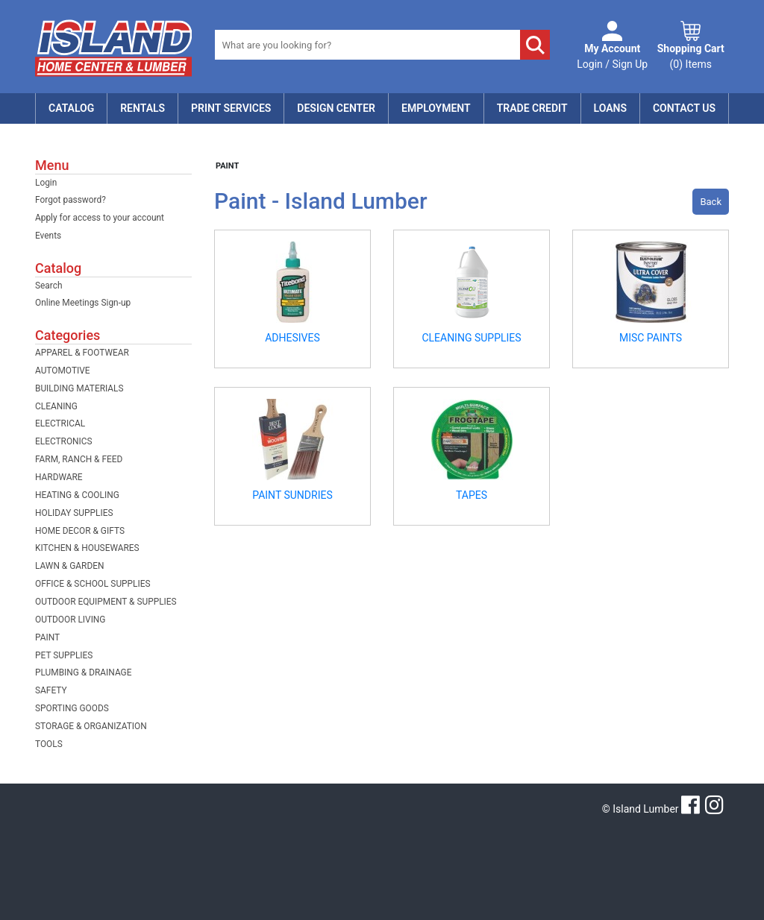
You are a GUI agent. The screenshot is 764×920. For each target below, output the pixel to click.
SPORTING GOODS (72, 708)
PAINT (47, 637)
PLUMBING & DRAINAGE (83, 672)
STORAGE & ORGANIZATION (91, 726)
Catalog (71, 108)
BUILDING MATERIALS (79, 388)
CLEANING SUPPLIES (471, 338)
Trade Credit (532, 108)
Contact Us (684, 108)
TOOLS (49, 744)
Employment (436, 108)
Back (710, 201)
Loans (610, 108)
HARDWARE (59, 477)
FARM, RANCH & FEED (78, 459)
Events (48, 235)
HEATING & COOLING (77, 495)
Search (49, 285)
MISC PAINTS (650, 338)
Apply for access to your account (99, 217)
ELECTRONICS (64, 441)
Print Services (231, 108)
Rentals (142, 108)
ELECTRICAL (60, 423)
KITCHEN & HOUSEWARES (87, 548)
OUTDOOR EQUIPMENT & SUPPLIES (106, 601)
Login (46, 182)
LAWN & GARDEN (69, 566)
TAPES (471, 495)
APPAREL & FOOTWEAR (82, 352)
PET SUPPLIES (64, 655)
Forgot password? (70, 200)
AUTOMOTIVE (62, 370)
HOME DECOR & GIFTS (80, 531)
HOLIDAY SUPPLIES (74, 513)
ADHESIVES (292, 338)
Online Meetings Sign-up (83, 302)
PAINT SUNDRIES (292, 495)
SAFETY (51, 690)
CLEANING (56, 406)
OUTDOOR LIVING (70, 619)
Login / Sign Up (612, 55)
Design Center (336, 108)
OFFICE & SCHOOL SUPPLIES (93, 584)
